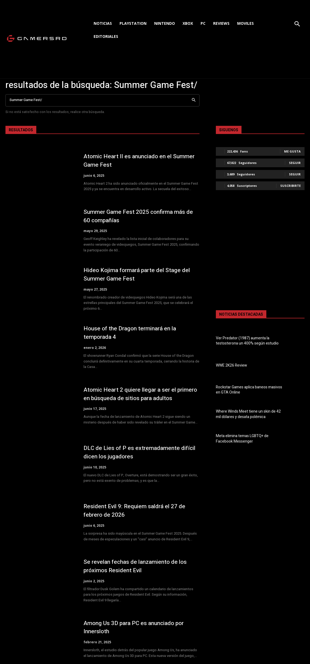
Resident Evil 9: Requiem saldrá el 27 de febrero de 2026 (136, 510)
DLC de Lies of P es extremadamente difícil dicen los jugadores (141, 452)
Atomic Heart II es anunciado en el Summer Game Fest (130, 160)
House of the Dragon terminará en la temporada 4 (132, 332)
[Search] (193, 100)
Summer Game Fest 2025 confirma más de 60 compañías (141, 216)
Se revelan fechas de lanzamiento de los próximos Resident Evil (138, 566)
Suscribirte (290, 186)
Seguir (295, 163)
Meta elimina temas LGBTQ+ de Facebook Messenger (249, 439)
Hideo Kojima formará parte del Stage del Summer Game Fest (139, 274)
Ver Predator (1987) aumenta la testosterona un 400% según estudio (245, 341)
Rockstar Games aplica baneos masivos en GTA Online (248, 390)
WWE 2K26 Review (230, 365)
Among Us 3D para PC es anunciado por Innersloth (136, 627)
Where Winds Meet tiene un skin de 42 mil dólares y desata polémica (248, 414)
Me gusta (292, 151)
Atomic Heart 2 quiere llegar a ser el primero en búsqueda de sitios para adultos (141, 394)
